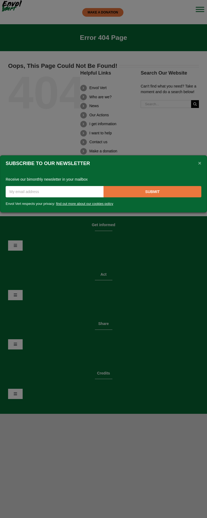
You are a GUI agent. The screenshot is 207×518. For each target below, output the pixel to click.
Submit (152, 192)
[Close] (199, 163)
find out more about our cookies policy (84, 204)
